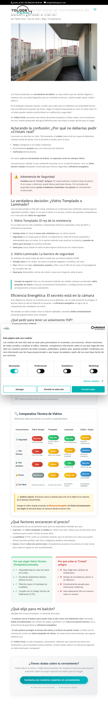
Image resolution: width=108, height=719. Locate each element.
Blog (44, 19)
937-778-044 (26, 2)
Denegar (20, 389)
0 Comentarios (54, 19)
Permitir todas (88, 389)
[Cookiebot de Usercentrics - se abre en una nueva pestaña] (93, 328)
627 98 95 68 (37, 2)
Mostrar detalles (91, 381)
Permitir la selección (54, 389)
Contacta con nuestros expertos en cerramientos (54, 680)
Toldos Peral (20, 19)
